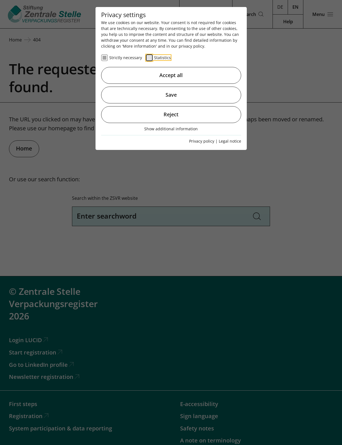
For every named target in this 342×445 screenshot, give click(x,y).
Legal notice (230, 141)
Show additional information (171, 128)
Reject (171, 114)
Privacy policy (201, 141)
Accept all (171, 75)
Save (171, 94)
